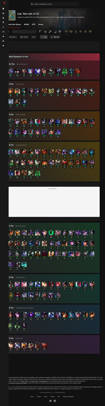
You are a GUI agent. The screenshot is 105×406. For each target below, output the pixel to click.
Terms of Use (34, 381)
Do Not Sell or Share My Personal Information (14, 383)
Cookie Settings (43, 381)
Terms (45, 396)
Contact (39, 396)
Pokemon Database (68, 396)
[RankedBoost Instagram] (55, 401)
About (32, 396)
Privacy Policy (24, 381)
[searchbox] (24, 31)
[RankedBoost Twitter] (50, 401)
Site (59, 396)
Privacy (52, 396)
